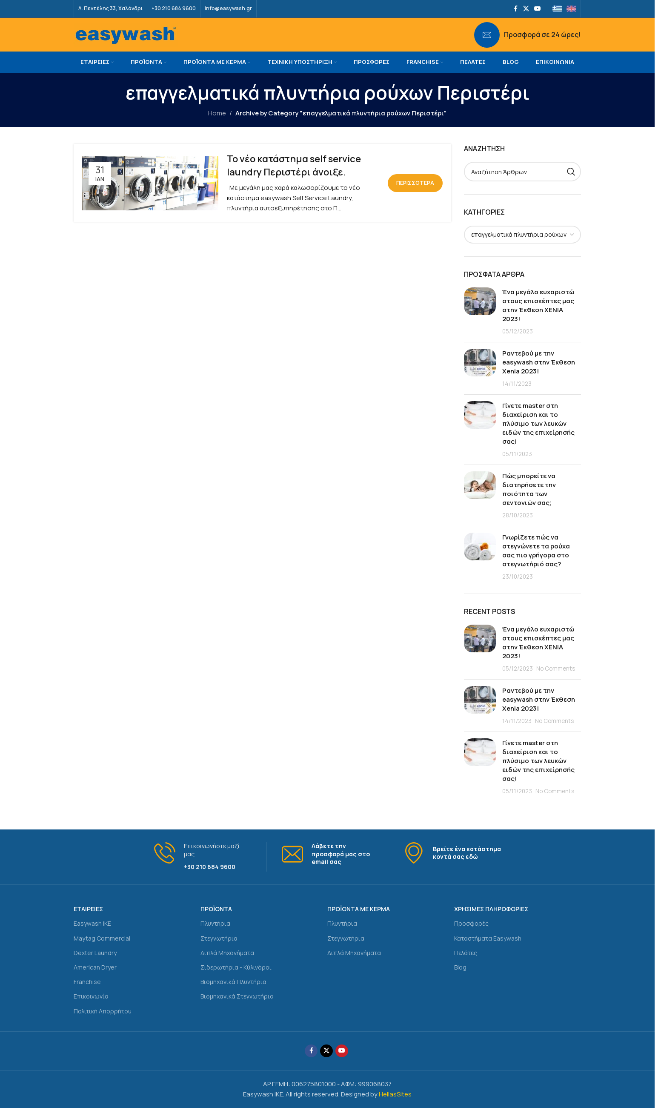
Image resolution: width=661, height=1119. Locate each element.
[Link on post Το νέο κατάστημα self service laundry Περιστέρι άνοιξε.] (150, 194)
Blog (460, 978)
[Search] (522, 182)
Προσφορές (471, 934)
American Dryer (95, 978)
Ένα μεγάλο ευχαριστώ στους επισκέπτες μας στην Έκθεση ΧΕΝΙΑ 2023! (538, 316)
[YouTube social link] (538, 8)
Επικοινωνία (91, 1007)
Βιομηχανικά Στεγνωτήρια (237, 1007)
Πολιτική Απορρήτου (103, 1022)
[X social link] (526, 8)
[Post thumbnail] (480, 322)
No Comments (555, 679)
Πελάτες (465, 964)
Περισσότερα (415, 194)
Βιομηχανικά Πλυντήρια (233, 993)
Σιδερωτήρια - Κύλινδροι (236, 978)
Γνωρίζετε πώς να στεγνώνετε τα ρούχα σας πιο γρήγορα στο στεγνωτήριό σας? (536, 562)
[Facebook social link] (515, 8)
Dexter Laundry (95, 964)
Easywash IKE (92, 934)
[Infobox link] (527, 40)
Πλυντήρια (215, 934)
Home (217, 124)
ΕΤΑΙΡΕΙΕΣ (88, 920)
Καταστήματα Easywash (487, 949)
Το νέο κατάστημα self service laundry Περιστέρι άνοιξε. (294, 176)
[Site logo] (126, 39)
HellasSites (395, 1105)
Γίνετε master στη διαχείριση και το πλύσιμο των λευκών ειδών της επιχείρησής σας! (538, 434)
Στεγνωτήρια (219, 949)
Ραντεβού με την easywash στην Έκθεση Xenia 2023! (538, 373)
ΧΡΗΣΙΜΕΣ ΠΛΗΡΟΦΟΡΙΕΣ (491, 920)
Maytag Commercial (102, 949)
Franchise (87, 993)
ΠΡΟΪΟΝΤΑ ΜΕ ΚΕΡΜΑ (358, 920)
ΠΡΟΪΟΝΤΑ (216, 920)
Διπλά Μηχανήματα (227, 964)
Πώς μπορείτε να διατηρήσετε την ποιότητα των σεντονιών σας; (529, 500)
